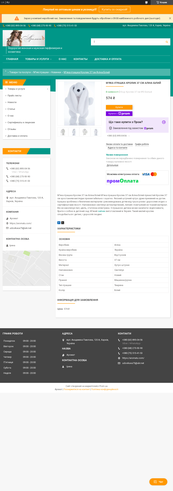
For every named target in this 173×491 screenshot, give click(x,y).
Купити (119, 107)
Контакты (80, 59)
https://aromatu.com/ (21, 223)
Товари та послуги (20, 72)
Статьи (11, 109)
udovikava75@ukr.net (20, 228)
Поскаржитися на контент (77, 389)
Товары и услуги (37, 59)
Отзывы (12, 129)
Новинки (56, 72)
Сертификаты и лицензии (21, 122)
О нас (63, 59)
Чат (158, 481)
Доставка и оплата (108, 59)
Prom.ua (103, 386)
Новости (12, 102)
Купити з (119, 113)
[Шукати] (166, 41)
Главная (12, 59)
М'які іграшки (41, 72)
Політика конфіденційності (104, 389)
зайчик (101, 211)
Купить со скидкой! (114, 9)
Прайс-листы (15, 95)
